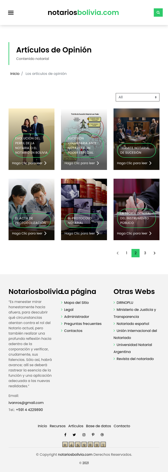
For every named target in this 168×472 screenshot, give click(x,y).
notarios (83, 12)
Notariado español (133, 323)
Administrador (76, 316)
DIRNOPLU (125, 302)
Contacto (122, 426)
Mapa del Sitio (76, 302)
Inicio (14, 73)
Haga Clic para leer (29, 163)
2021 (85, 463)
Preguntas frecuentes (83, 323)
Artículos (75, 426)
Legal (68, 309)
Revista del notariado (135, 358)
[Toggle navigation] (10, 12)
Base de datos (98, 426)
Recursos (58, 426)
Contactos (73, 330)
